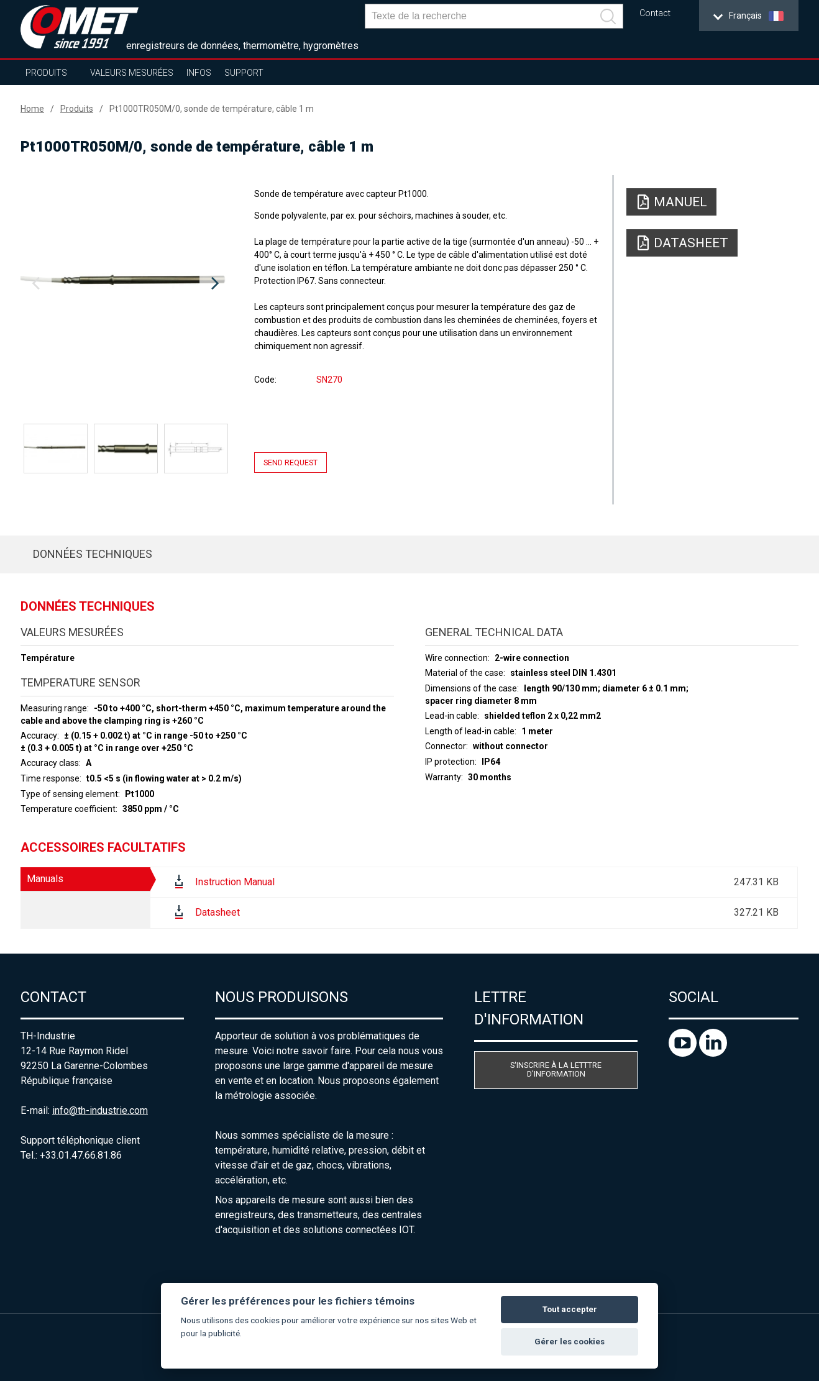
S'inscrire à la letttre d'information (556, 1069)
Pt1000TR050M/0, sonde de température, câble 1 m (211, 109)
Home (32, 109)
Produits (46, 73)
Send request (290, 462)
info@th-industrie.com (100, 1110)
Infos (198, 73)
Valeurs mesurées (131, 73)
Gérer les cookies (569, 1341)
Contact (654, 13)
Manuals (45, 879)
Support (243, 73)
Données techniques (92, 553)
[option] (126, 284)
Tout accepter (569, 1309)
